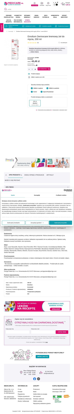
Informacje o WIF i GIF (58, 392)
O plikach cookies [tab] (61, 195)
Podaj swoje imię (10, 329)
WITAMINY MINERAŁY (27, 16)
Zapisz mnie (62, 332)
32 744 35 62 (49, 372)
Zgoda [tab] (13, 195)
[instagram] (38, 379)
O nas (19, 390)
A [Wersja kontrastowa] (56, 4)
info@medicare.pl (49, 374)
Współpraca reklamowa (24, 399)
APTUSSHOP (37, 411)
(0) (38, 42)
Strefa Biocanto (27, 21)
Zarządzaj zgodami (37, 222)
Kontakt (20, 392)
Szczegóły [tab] (37, 195)
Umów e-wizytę (42, 357)
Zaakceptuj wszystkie (60, 222)
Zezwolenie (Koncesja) (58, 390)
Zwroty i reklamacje (23, 401)
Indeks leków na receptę (40, 394)
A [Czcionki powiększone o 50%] (55, 2)
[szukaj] (37, 9)
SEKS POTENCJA (45, 16)
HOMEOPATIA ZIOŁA (55, 16)
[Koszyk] (63, 3)
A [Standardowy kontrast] (54, 4)
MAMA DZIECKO (36, 16)
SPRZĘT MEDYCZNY (64, 16)
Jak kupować (37, 397)
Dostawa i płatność (38, 399)
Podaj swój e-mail (35, 329)
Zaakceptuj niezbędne (13, 222)
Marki (34, 392)
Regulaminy (21, 394)
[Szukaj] (5, 9)
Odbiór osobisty (37, 401)
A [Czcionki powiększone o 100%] (57, 2)
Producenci (36, 390)
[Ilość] (32, 69)
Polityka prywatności (24, 397)
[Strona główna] (4, 31)
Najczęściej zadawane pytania (41, 404)
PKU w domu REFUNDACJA (18, 21)
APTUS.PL (59, 411)
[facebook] (34, 379)
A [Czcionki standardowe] (53, 2)
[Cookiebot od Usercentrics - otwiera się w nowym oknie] (65, 190)
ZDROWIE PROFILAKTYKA (8, 16)
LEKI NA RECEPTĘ (9, 21)
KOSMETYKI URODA (18, 16)
